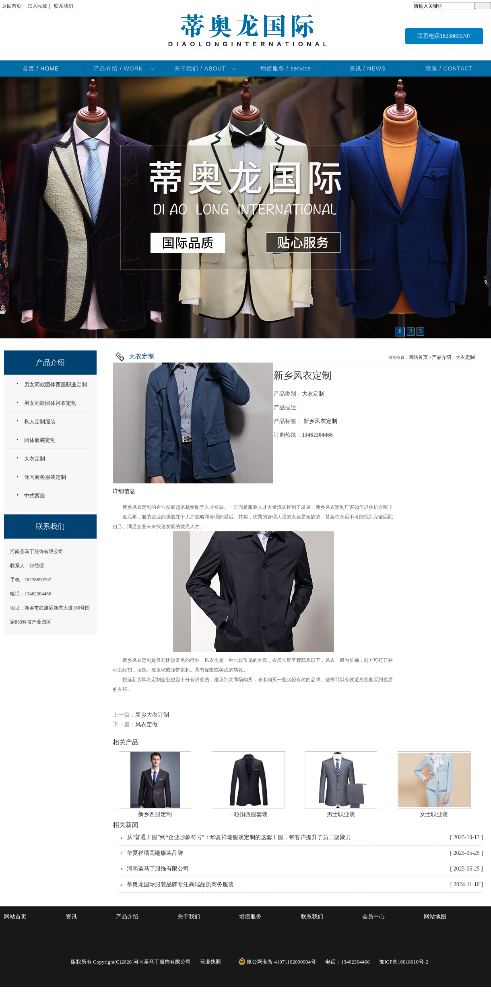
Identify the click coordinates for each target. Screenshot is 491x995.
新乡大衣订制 (152, 715)
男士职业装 (341, 814)
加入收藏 (37, 6)
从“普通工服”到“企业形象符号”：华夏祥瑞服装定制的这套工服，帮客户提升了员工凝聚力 (305, 837)
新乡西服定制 (155, 814)
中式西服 (34, 496)
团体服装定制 (40, 440)
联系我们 (63, 6)
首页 (41, 68)
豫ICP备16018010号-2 (403, 962)
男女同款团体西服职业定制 (55, 384)
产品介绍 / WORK (118, 68)
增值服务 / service (285, 68)
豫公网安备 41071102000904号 (277, 962)
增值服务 (250, 917)
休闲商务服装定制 (45, 477)
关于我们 (188, 917)
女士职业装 (434, 814)
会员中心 (373, 917)
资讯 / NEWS (367, 68)
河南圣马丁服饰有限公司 (305, 869)
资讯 (71, 917)
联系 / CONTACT (449, 68)
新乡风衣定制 (303, 375)
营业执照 (210, 962)
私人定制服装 (40, 422)
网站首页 (418, 357)
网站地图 (435, 917)
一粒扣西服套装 (248, 814)
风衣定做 (146, 724)
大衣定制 (465, 357)
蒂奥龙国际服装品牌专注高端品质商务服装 (305, 884)
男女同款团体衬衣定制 (50, 403)
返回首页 (11, 6)
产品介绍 (441, 357)
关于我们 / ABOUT (200, 68)
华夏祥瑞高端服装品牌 (305, 853)
